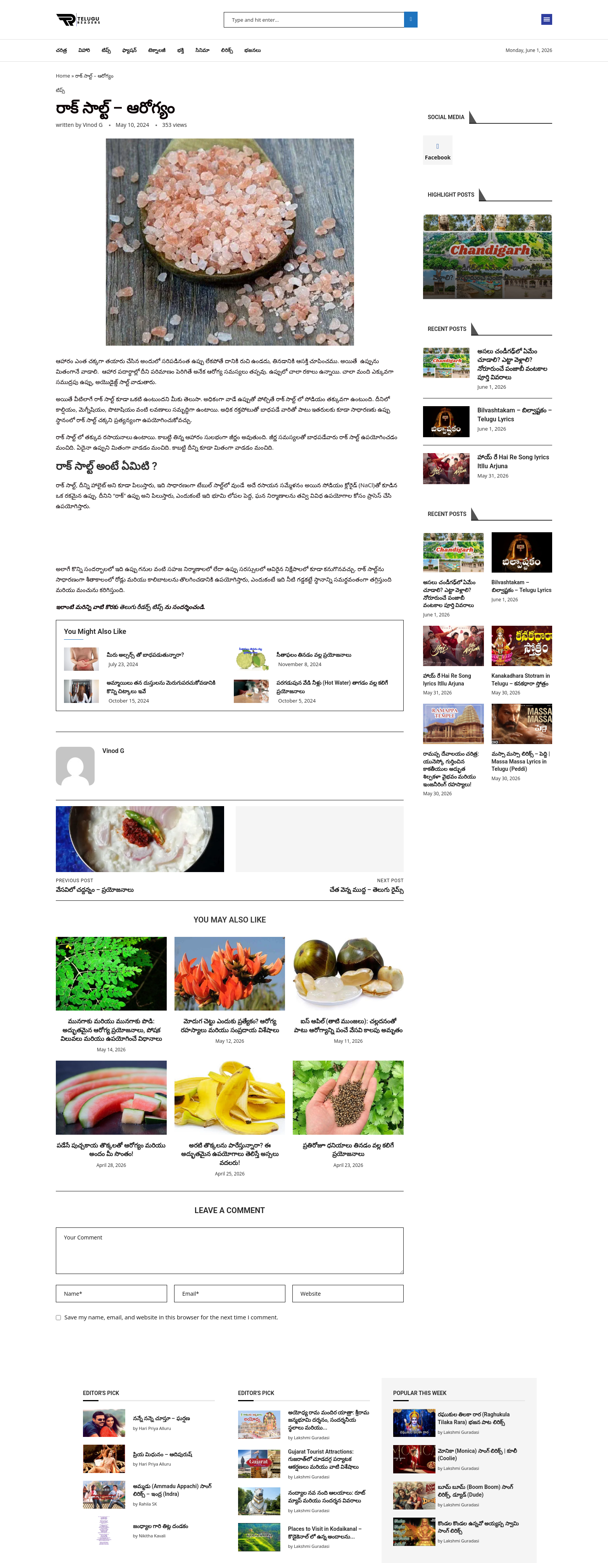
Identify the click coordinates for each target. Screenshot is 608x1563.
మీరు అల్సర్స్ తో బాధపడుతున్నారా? (145, 655)
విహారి (84, 50)
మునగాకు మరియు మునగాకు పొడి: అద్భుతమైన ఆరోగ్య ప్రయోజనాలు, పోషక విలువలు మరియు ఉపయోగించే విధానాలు (111, 1030)
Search (411, 20)
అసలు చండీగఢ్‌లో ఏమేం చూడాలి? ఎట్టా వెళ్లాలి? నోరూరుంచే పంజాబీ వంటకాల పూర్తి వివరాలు (512, 364)
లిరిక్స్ (227, 50)
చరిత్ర (61, 50)
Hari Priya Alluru (155, 1428)
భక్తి (180, 50)
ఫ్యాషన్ (129, 50)
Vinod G (92, 124)
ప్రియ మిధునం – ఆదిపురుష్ (162, 1454)
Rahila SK (148, 1504)
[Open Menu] (546, 19)
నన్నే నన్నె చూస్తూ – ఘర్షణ (161, 1418)
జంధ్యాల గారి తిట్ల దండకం (160, 1526)
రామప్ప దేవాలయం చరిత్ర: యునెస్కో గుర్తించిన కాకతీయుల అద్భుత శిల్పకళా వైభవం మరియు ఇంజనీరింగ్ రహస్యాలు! (451, 769)
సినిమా (202, 50)
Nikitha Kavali (152, 1536)
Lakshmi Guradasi (461, 1432)
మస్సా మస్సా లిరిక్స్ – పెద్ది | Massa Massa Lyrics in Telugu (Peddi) (521, 761)
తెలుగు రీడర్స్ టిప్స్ (141, 607)
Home (63, 75)
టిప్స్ (106, 50)
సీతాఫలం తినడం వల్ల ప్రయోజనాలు (314, 655)
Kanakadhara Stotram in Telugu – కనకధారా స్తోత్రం (521, 680)
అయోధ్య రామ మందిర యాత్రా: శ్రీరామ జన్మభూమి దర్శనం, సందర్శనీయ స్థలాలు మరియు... (329, 1420)
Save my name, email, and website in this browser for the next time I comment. (171, 1317)
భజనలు (252, 50)
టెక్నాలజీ (157, 50)
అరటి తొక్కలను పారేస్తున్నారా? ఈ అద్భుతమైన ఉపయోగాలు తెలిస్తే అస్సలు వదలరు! (230, 1154)
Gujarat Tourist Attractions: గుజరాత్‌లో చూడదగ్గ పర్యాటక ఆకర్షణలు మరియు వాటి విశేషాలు (323, 1459)
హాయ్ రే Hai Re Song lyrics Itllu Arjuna (513, 461)
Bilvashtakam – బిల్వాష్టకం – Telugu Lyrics (514, 414)
